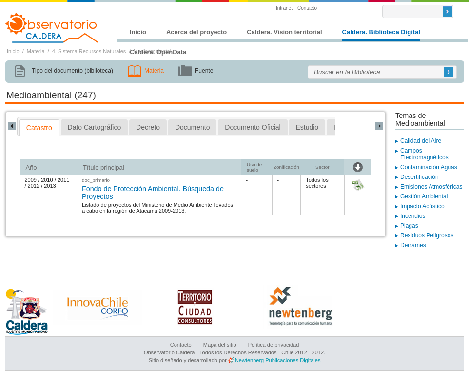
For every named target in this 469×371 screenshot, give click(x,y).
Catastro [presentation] (39, 128)
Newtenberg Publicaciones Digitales (277, 360)
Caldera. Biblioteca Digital (381, 32)
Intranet (284, 8)
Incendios (412, 216)
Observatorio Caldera (52, 28)
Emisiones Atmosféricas (431, 186)
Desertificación (419, 177)
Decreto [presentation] (148, 127)
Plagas (409, 225)
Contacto (307, 8)
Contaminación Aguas (428, 167)
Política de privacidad (273, 345)
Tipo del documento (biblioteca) (72, 70)
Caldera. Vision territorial (284, 32)
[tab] (39, 127)
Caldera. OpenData (158, 52)
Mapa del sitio (219, 345)
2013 (50, 186)
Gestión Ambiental (424, 196)
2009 (30, 180)
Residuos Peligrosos (426, 235)
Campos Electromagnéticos (424, 154)
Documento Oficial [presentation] (252, 127)
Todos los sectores (317, 183)
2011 (63, 180)
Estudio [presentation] (306, 127)
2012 (33, 186)
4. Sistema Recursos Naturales (89, 51)
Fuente (204, 70)
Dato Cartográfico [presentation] (94, 127)
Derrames (413, 245)
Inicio (138, 32)
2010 (47, 180)
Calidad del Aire (420, 140)
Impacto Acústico (422, 206)
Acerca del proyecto (196, 32)
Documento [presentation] (192, 127)
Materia (36, 51)
